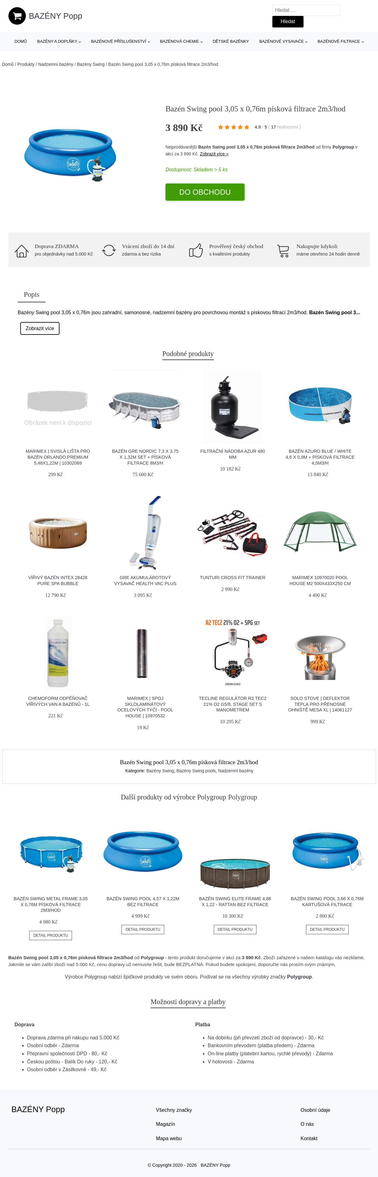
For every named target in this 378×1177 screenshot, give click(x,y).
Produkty (26, 64)
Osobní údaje (315, 1110)
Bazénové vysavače (281, 41)
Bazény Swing (91, 64)
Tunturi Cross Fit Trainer (233, 577)
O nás (307, 1124)
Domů (21, 41)
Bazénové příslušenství (118, 41)
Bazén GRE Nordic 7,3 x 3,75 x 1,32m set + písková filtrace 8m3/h (145, 457)
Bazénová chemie (179, 41)
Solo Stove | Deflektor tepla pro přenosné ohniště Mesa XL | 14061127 (320, 704)
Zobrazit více (40, 328)
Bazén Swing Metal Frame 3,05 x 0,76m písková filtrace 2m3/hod (51, 904)
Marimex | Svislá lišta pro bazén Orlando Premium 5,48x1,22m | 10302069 (58, 457)
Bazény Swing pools (196, 770)
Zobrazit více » (214, 153)
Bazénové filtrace (339, 41)
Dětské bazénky (231, 41)
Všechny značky (174, 1110)
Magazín (165, 1124)
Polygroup (343, 146)
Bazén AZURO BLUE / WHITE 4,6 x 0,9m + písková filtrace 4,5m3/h (320, 457)
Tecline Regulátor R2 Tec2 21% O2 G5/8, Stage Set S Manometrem (232, 704)
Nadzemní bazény (55, 64)
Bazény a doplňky (57, 41)
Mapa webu (169, 1138)
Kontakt (309, 1138)
